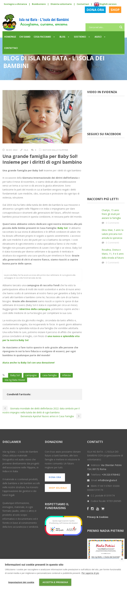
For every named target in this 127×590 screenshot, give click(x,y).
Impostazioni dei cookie (21, 582)
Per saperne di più (90, 573)
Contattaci (83, 3)
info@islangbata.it (107, 480)
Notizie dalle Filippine (55, 150)
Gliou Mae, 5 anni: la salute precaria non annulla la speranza (112, 233)
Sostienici (80, 36)
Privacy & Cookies (97, 517)
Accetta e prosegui (55, 582)
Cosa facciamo (42, 36)
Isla (26, 150)
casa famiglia (49, 375)
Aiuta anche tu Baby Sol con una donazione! (28, 362)
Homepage (10, 36)
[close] (122, 559)
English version (105, 3)
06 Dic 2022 (11, 150)
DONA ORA (95, 9)
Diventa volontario (61, 3)
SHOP (115, 9)
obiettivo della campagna (34, 309)
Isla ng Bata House (15, 380)
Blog (62, 36)
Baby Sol (62, 228)
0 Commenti (112, 222)
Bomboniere (39, 3)
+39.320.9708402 (111, 474)
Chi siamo (24, 36)
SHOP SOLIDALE (58, 488)
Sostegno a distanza (15, 3)
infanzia (66, 375)
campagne (31, 375)
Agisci (98, 36)
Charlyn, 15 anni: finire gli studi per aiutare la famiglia (111, 214)
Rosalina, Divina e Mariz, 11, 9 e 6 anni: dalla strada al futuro (113, 253)
